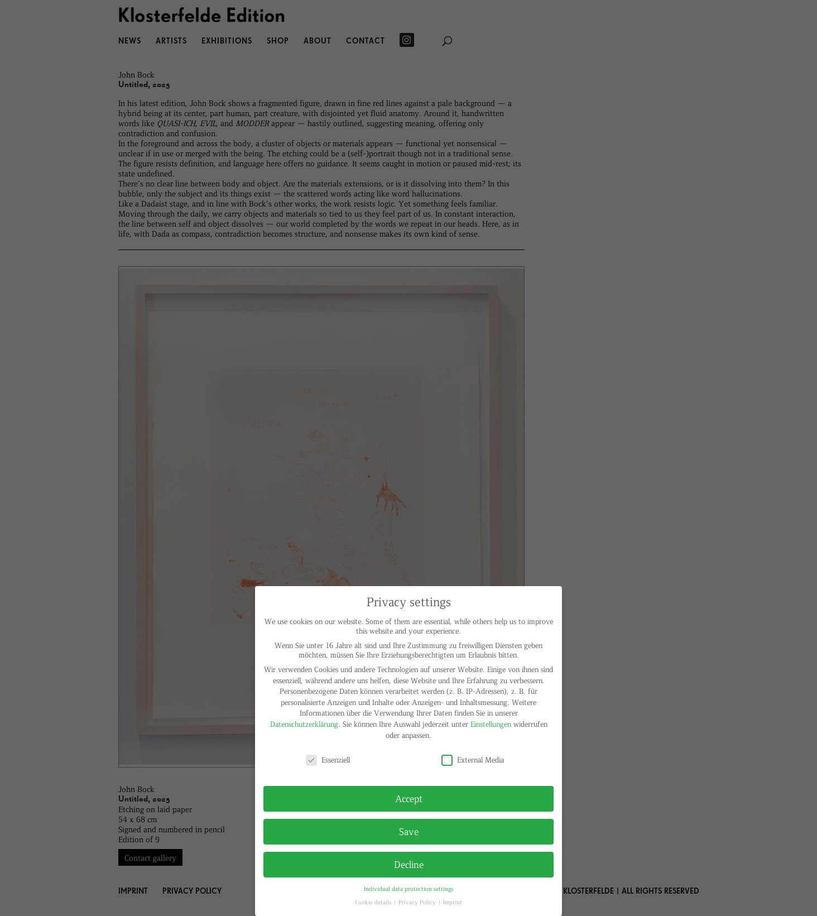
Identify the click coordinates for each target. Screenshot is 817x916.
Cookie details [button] (374, 901)
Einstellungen (490, 723)
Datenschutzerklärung (304, 723)
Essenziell (328, 759)
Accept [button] (408, 798)
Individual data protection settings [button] (408, 888)
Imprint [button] (452, 901)
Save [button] (409, 831)
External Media (472, 759)
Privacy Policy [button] (418, 901)
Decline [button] (409, 864)
